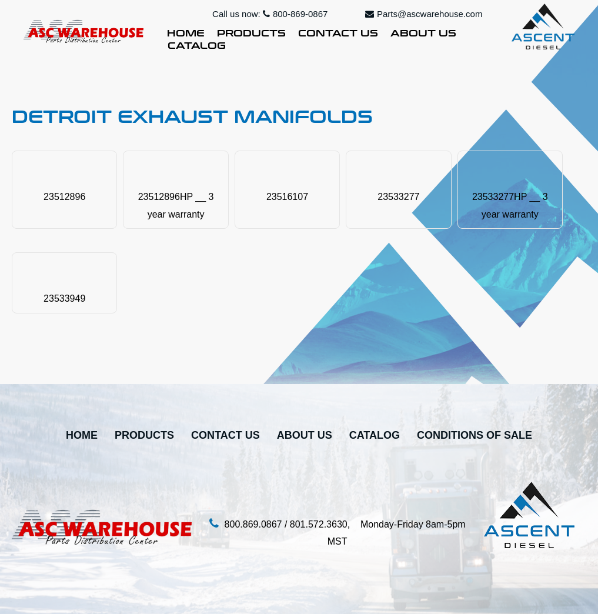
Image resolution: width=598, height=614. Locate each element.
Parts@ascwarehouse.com (423, 14)
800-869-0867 (295, 14)
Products (251, 32)
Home (186, 32)
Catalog (197, 44)
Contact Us (338, 32)
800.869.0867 (253, 524)
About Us (423, 32)
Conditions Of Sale (474, 435)
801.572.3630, (325, 524)
